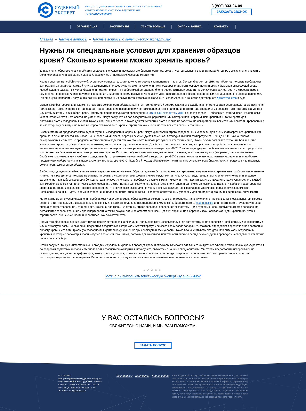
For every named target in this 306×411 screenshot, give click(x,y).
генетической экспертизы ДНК (164, 113)
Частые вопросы (73, 39)
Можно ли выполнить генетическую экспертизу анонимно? (153, 276)
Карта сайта (160, 376)
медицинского (204, 203)
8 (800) (227, 6)
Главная (46, 39)
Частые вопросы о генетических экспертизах (132, 39)
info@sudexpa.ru (77, 390)
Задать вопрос (153, 345)
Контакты (221, 26)
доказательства (227, 98)
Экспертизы (124, 376)
